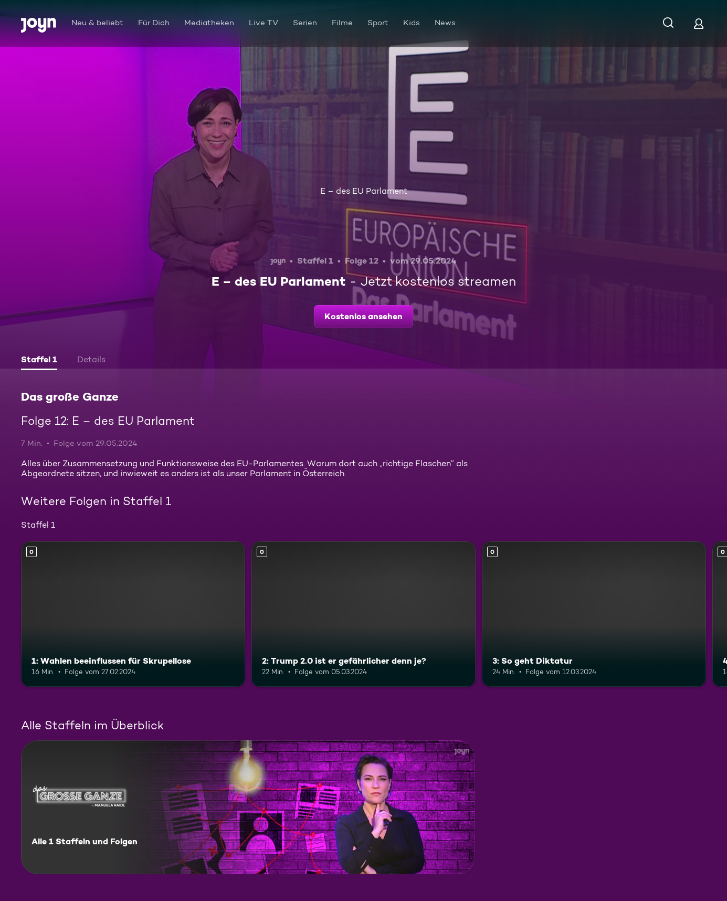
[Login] (698, 23)
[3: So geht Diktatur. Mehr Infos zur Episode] (594, 614)
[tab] (39, 360)
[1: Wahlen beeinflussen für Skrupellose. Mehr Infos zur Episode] (133, 614)
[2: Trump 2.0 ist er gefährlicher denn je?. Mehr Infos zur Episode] (363, 614)
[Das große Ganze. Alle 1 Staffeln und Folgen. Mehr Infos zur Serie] (248, 807)
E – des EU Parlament (363, 191)
